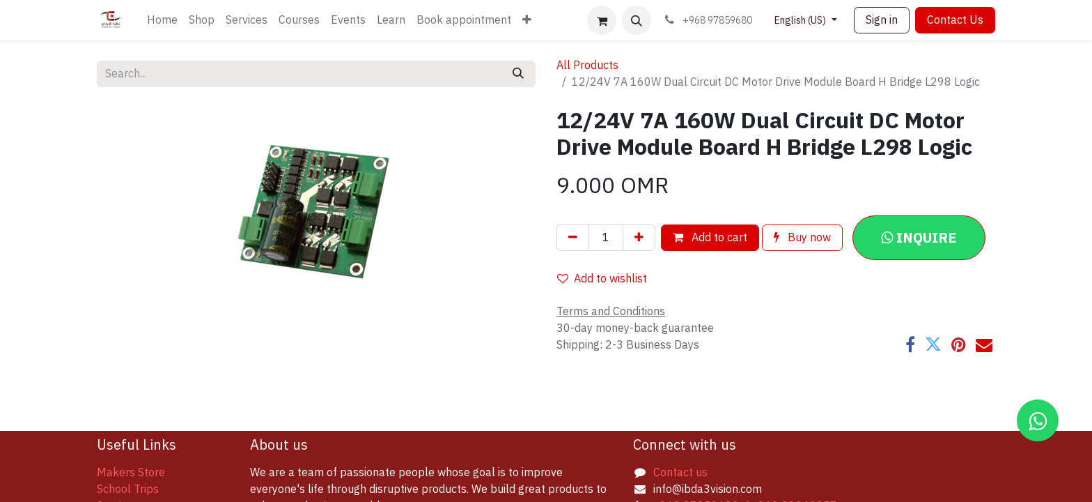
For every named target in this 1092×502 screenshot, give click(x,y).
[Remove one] (572, 238)
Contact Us (955, 20)
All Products (587, 65)
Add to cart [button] (710, 237)
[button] (636, 20)
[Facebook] (910, 344)
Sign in (882, 20)
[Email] (984, 344)
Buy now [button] (802, 237)
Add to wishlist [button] (602, 279)
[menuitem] (162, 20)
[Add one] (639, 238)
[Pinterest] (958, 344)
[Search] (518, 74)
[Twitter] (933, 344)
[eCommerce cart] (601, 20)
